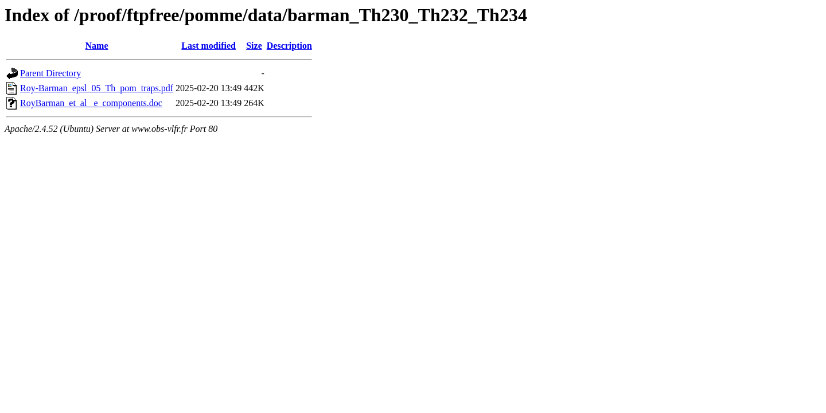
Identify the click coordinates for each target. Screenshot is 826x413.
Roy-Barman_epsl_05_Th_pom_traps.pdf (96, 88)
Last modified (208, 45)
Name (96, 45)
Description (289, 45)
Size (254, 45)
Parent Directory (50, 73)
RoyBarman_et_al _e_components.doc (91, 103)
